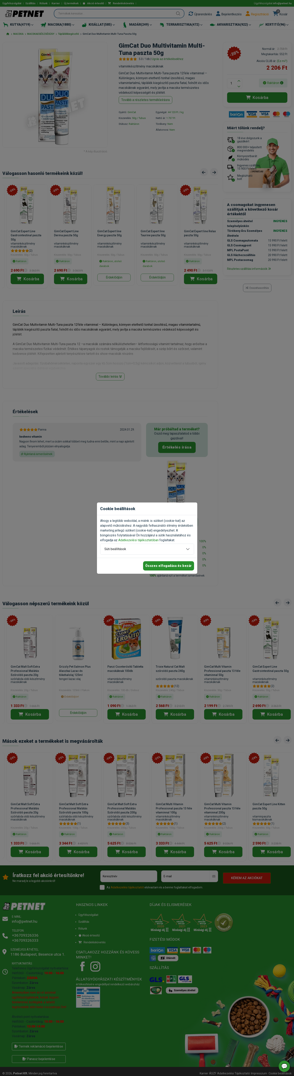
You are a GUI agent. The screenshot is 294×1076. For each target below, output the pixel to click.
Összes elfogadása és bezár (168, 566)
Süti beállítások (115, 549)
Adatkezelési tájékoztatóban (138, 540)
